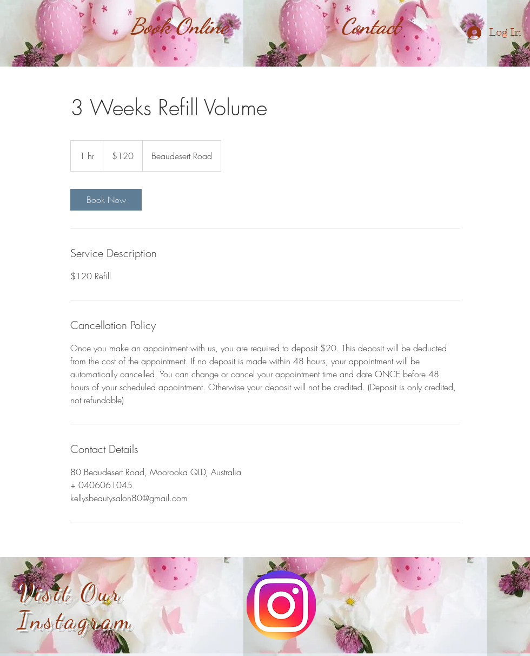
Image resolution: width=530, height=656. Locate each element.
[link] (106, 200)
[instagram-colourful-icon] (281, 605)
